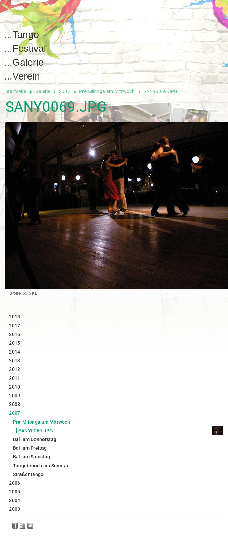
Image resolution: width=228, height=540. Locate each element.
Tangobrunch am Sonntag (41, 465)
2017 (14, 326)
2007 (64, 91)
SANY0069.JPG (35, 430)
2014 (14, 352)
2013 (14, 360)
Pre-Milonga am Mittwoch (107, 91)
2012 (14, 369)
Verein (26, 76)
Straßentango (28, 474)
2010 (14, 387)
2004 (14, 500)
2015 (14, 343)
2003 (14, 509)
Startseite (15, 91)
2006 (14, 483)
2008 (14, 404)
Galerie (28, 62)
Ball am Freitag (30, 448)
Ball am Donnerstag (34, 439)
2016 (14, 334)
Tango (26, 34)
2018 (14, 316)
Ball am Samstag (31, 456)
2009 (14, 395)
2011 (14, 378)
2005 (14, 492)
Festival (29, 48)
